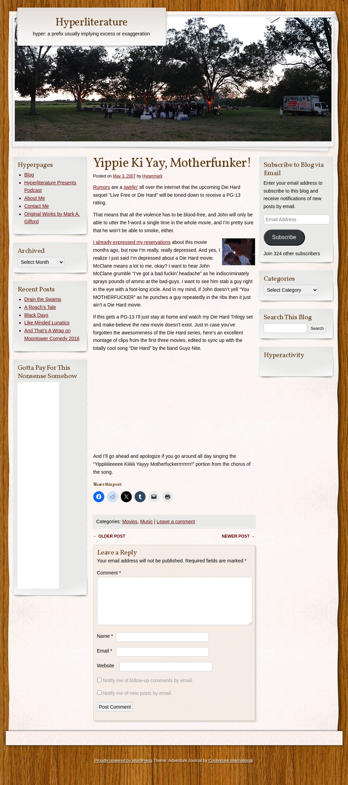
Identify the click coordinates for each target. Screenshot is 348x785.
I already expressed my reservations (132, 242)
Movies (129, 521)
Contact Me (36, 206)
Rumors (101, 187)
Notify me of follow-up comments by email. (148, 688)
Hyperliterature (91, 22)
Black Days (36, 315)
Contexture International (231, 768)
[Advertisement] (38, 485)
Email (104, 659)
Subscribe (284, 237)
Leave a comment (176, 521)
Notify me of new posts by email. (137, 701)
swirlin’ (131, 187)
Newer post (238, 536)
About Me (34, 198)
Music (146, 521)
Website (105, 674)
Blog (29, 175)
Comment (109, 573)
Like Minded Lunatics (47, 322)
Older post (109, 536)
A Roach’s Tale (40, 307)
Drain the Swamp (42, 299)
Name (105, 644)
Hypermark (152, 176)
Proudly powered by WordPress (123, 768)
